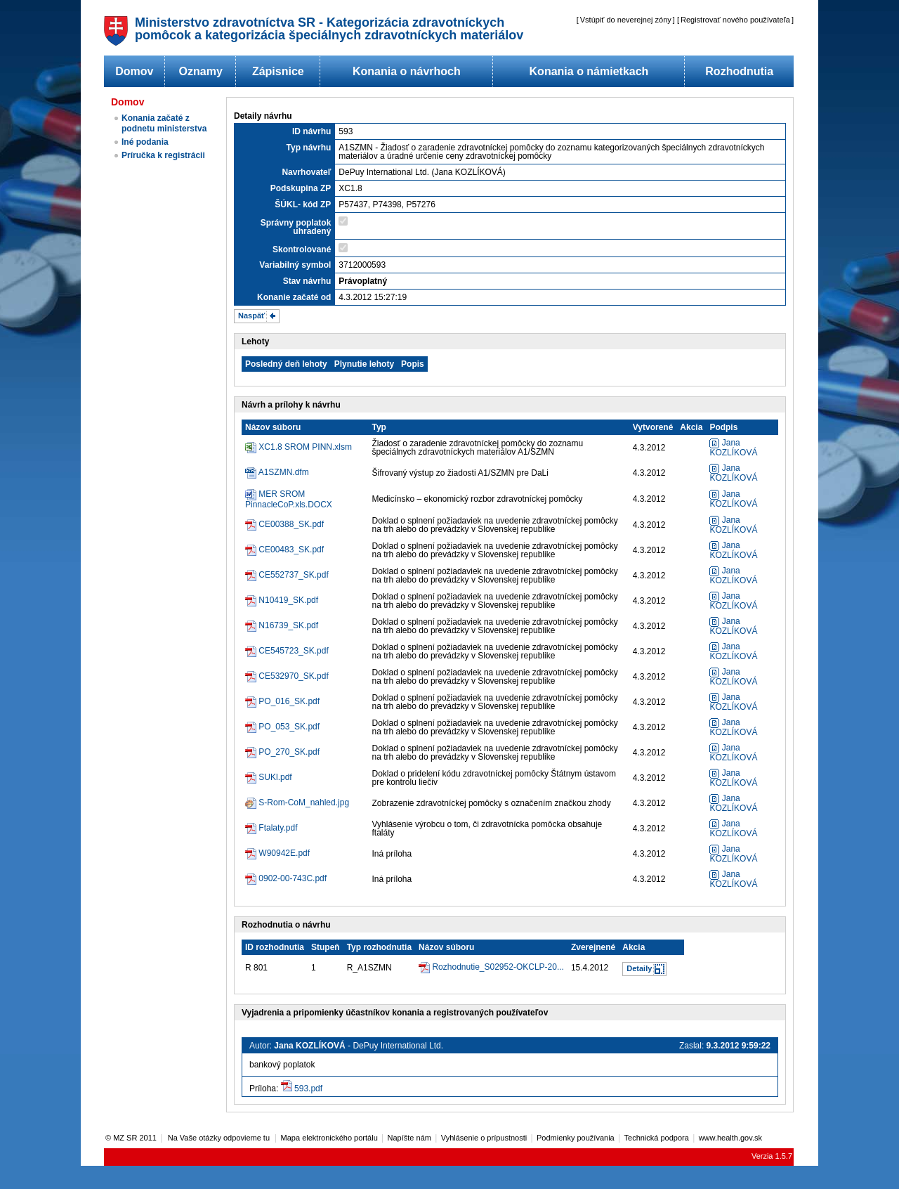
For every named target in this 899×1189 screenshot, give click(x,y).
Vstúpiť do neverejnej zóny (625, 19)
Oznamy (201, 71)
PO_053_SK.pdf (289, 727)
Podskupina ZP (301, 188)
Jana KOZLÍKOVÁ (733, 447)
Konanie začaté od (294, 297)
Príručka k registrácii (163, 155)
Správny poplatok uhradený (296, 227)
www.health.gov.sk (730, 1137)
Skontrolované (302, 249)
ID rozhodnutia (274, 947)
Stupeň (325, 947)
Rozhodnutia (739, 71)
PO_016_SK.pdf (289, 701)
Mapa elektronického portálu (329, 1137)
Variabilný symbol (295, 265)
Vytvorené (653, 427)
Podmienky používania (576, 1137)
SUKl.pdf (274, 777)
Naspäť (251, 315)
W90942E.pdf (284, 853)
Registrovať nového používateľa (735, 19)
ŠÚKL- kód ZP (303, 204)
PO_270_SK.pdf (289, 752)
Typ (379, 427)
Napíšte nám (409, 1137)
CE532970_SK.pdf (293, 676)
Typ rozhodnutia (379, 947)
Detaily (639, 968)
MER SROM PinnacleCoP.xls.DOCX (288, 499)
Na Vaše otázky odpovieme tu (220, 1137)
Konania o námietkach (589, 71)
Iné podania (145, 142)
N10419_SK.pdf (288, 600)
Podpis (723, 427)
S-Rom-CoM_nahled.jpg (303, 802)
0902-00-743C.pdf (292, 878)
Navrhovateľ (306, 172)
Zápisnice (278, 71)
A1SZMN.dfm (283, 472)
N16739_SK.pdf (288, 625)
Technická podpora (656, 1137)
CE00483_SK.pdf (291, 549)
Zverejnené (593, 947)
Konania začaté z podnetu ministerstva (164, 123)
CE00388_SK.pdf (291, 524)
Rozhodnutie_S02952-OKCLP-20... (497, 967)
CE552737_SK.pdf (293, 575)
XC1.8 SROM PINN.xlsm (305, 447)
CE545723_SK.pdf (293, 651)
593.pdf (308, 1088)
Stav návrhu (307, 281)
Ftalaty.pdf (277, 828)
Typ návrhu (309, 147)
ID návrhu (311, 131)
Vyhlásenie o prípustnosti (484, 1137)
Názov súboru (273, 427)
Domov (134, 71)
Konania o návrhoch (407, 71)
